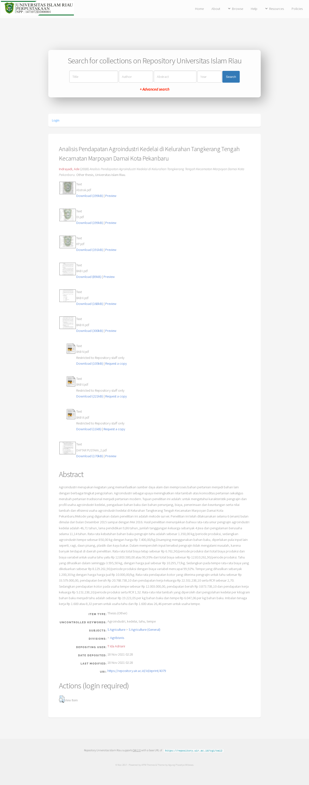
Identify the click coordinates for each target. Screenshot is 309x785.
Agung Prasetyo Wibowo (180, 764)
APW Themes (148, 764)
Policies (297, 9)
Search (231, 77)
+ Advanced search (154, 89)
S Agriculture (116, 629)
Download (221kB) (89, 396)
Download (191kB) (89, 250)
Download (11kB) (88, 429)
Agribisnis (117, 638)
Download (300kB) (89, 331)
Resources (276, 9)
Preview (110, 196)
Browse (237, 9)
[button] (61, 699)
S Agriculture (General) (144, 629)
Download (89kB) (88, 277)
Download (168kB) (89, 304)
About (215, 9)
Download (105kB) (89, 363)
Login (55, 120)
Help (254, 9)
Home (199, 9)
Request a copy (116, 363)
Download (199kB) (89, 196)
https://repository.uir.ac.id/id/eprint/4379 (136, 671)
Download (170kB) (89, 456)
